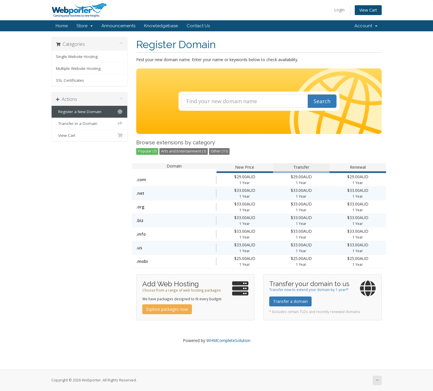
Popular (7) (147, 151)
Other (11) (219, 151)
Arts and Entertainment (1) (183, 151)
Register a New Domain (89, 111)
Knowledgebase (161, 25)
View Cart (368, 10)
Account (365, 25)
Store (85, 25)
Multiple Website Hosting (78, 68)
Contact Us (198, 25)
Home (62, 25)
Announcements (118, 25)
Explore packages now (167, 309)
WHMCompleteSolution (228, 340)
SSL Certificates (70, 80)
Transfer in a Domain (89, 123)
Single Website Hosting (77, 56)
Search (322, 101)
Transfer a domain (290, 301)
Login (339, 9)
